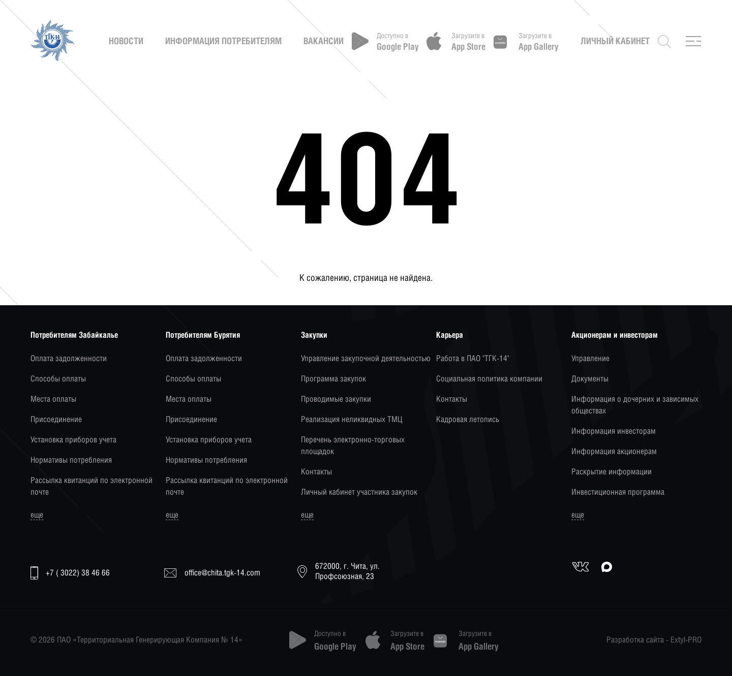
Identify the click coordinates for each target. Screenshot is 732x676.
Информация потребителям (223, 41)
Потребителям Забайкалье (74, 334)
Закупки (314, 334)
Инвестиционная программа (617, 492)
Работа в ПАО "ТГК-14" (472, 358)
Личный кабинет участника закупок (359, 492)
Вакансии (323, 41)
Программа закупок (333, 378)
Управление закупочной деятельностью (366, 358)
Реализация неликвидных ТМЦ (351, 419)
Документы (589, 378)
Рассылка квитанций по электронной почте (91, 486)
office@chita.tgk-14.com (212, 572)
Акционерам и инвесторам (614, 334)
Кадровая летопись (467, 419)
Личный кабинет (615, 41)
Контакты (316, 471)
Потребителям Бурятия (203, 334)
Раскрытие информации (611, 471)
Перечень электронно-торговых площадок (353, 445)
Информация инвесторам (613, 431)
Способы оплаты (58, 378)
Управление (590, 358)
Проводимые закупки (336, 399)
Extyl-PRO (686, 640)
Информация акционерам (614, 451)
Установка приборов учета (73, 439)
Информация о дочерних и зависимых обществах (634, 404)
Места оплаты (53, 399)
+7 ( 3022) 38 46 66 (70, 573)
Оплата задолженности (68, 358)
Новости (126, 41)
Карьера (449, 334)
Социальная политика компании (489, 378)
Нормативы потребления (71, 460)
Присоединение (56, 419)
